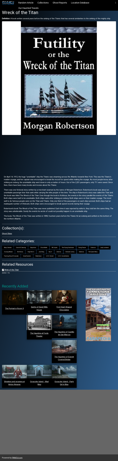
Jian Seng (41, 251)
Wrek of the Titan (11, 270)
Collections (43, 2)
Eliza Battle (44, 247)
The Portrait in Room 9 (14, 308)
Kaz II (50, 251)
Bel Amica (20, 251)
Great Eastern (27, 256)
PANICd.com (17, 458)
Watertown (38, 256)
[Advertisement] (59, 154)
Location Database (80, 2)
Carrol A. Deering (21, 247)
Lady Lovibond (104, 247)
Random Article (25, 2)
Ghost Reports (60, 2)
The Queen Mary (93, 251)
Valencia (81, 251)
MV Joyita (54, 247)
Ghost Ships (7, 233)
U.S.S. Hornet (49, 256)
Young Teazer (82, 247)
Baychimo (33, 247)
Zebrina (58, 251)
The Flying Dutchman (68, 247)
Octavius (93, 247)
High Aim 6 (31, 251)
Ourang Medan (8, 251)
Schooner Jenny (70, 251)
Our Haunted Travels (28, 8)
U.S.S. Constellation (63, 256)
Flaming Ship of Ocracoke (11, 256)
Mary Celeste (7, 247)
